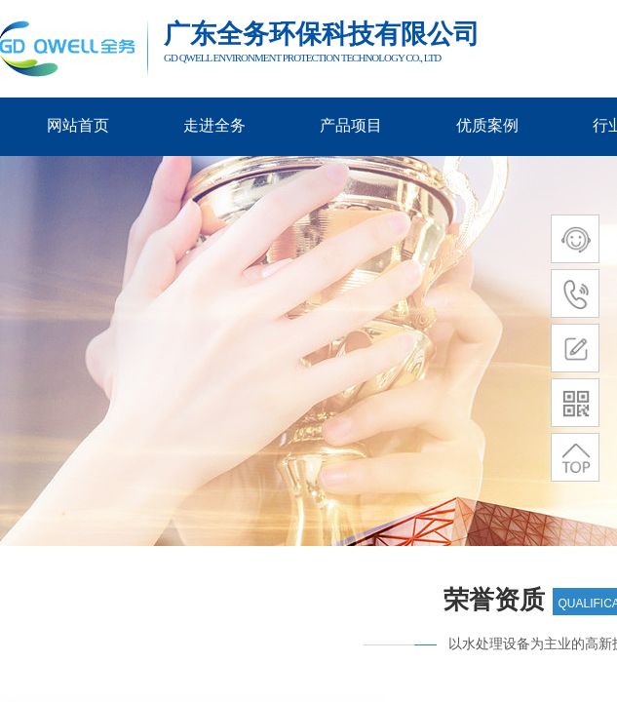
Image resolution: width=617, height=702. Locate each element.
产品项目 (351, 125)
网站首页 (78, 125)
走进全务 (214, 125)
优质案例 (487, 125)
